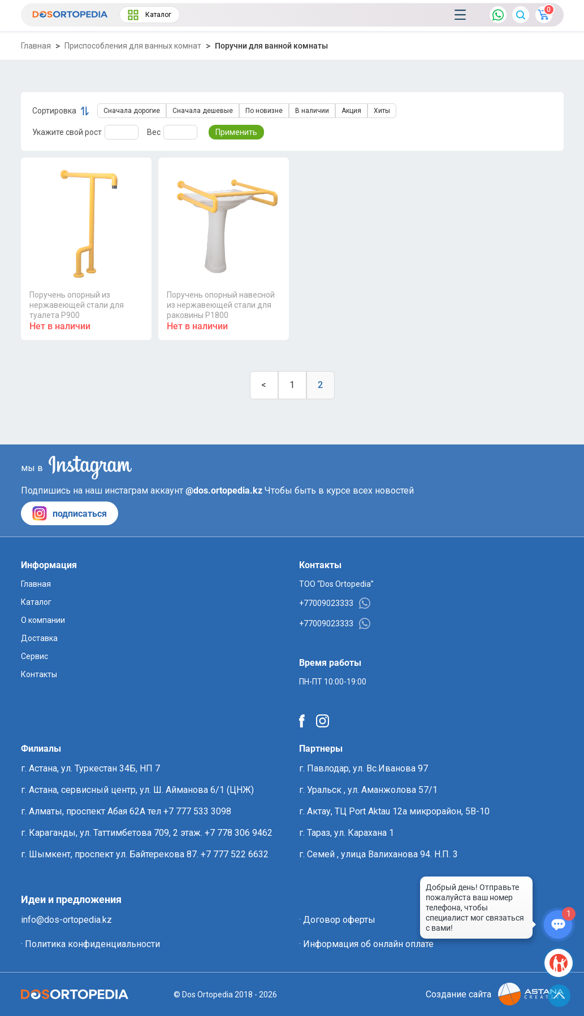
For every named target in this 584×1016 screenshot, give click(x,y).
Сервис (34, 656)
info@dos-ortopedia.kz (66, 919)
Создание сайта (495, 994)
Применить (236, 132)
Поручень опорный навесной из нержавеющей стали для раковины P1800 (221, 305)
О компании (43, 620)
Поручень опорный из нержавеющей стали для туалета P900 (76, 305)
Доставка (39, 638)
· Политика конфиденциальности (90, 944)
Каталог (149, 15)
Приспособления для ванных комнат (132, 45)
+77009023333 (334, 603)
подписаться (69, 513)
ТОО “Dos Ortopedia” (336, 583)
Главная (36, 45)
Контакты (39, 674)
